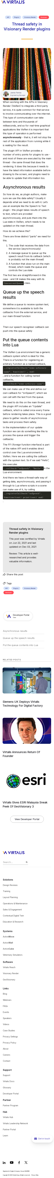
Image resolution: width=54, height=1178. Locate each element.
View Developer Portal (27, 819)
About (5, 1049)
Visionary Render (11, 973)
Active (8, 937)
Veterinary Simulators (12, 955)
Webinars (7, 1000)
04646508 (26, 1171)
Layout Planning (10, 897)
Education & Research (13, 922)
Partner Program (10, 1105)
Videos (6, 1024)
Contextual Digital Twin (13, 916)
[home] (12, 2)
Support (6, 1075)
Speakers (7, 1018)
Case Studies (9, 1030)
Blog (5, 994)
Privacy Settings (10, 1036)
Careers (6, 1055)
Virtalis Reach (9, 967)
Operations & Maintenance (15, 903)
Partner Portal (9, 1129)
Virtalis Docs (8, 1081)
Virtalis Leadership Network (15, 1123)
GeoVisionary (9, 979)
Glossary (7, 1087)
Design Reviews (10, 885)
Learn (5, 1135)
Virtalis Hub (8, 1117)
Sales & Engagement (12, 909)
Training (6, 891)
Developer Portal (11, 1093)
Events (6, 1012)
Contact (6, 1061)
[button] (50, 1)
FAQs (5, 1006)
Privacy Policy (9, 1043)
